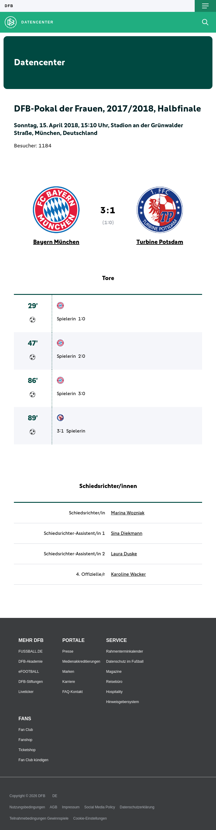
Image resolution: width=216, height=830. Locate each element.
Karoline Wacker (128, 574)
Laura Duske (124, 553)
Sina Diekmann (126, 533)
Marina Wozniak (127, 513)
